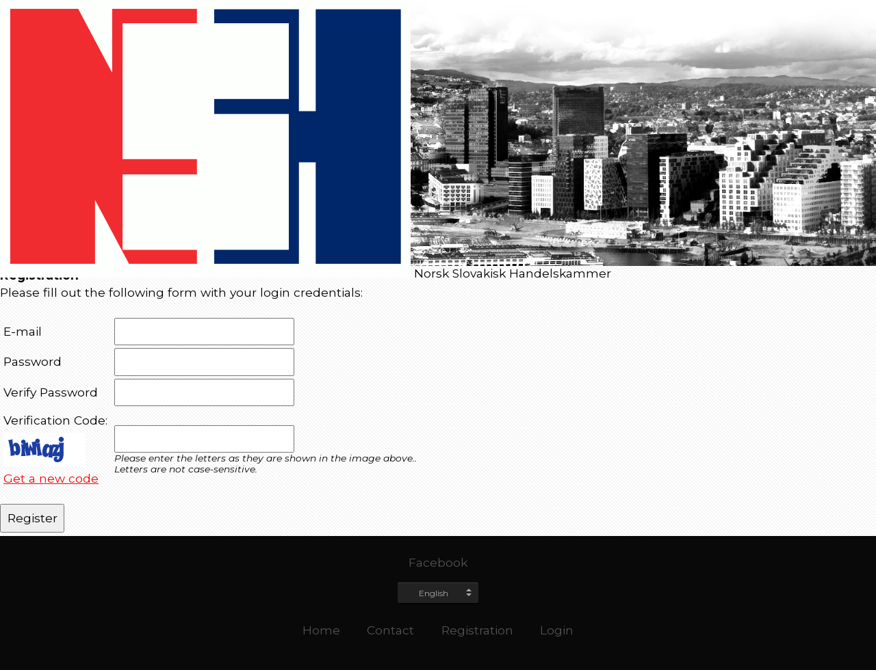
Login (557, 630)
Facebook (438, 562)
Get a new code (51, 478)
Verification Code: (55, 420)
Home (321, 630)
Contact (390, 630)
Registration (477, 630)
